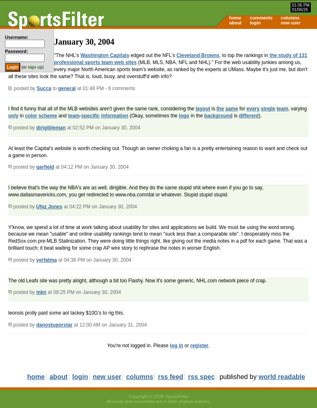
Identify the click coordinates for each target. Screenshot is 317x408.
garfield (45, 167)
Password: (16, 51)
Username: (16, 37)
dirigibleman (51, 128)
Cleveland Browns (198, 55)
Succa (44, 88)
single (268, 109)
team (282, 109)
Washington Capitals (104, 55)
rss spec (201, 376)
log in (176, 345)
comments (261, 17)
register (199, 345)
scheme (47, 116)
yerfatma (46, 260)
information (114, 116)
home (235, 17)
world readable (281, 376)
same (231, 109)
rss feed (170, 376)
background (218, 116)
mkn (41, 292)
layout (203, 109)
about (235, 22)
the (220, 109)
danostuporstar (54, 325)
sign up (35, 67)
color (31, 116)
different (249, 116)
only (13, 116)
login (255, 22)
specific (90, 116)
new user (290, 22)
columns (290, 17)
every (252, 109)
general (67, 88)
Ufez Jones (49, 207)
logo (184, 116)
